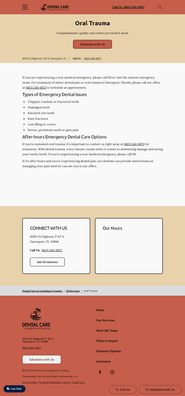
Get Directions (47, 262)
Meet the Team (106, 330)
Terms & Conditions (50, 382)
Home (100, 310)
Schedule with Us (92, 44)
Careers (66, 382)
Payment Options (108, 351)
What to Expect (107, 341)
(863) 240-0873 (92, 58)
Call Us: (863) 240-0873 (128, 7)
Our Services (105, 320)
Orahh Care (78, 382)
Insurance (103, 361)
